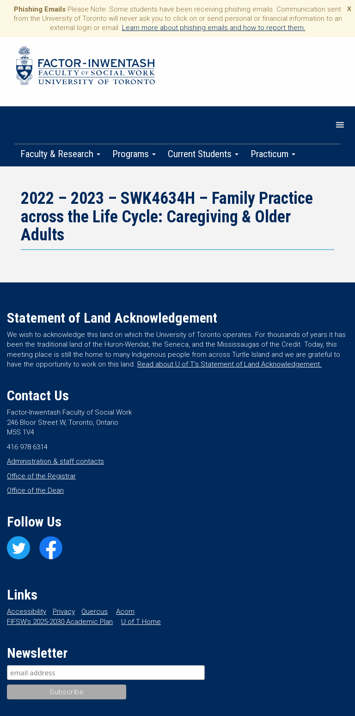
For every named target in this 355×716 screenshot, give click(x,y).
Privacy (64, 611)
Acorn (125, 611)
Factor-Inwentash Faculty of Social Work (85, 67)
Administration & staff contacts (55, 461)
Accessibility (26, 611)
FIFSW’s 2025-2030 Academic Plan (60, 622)
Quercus (94, 611)
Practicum (273, 153)
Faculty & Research (60, 153)
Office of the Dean (35, 490)
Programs (134, 153)
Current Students (203, 153)
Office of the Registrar (41, 476)
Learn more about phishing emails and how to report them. (214, 28)
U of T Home (141, 622)
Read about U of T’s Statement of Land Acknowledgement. (229, 364)
